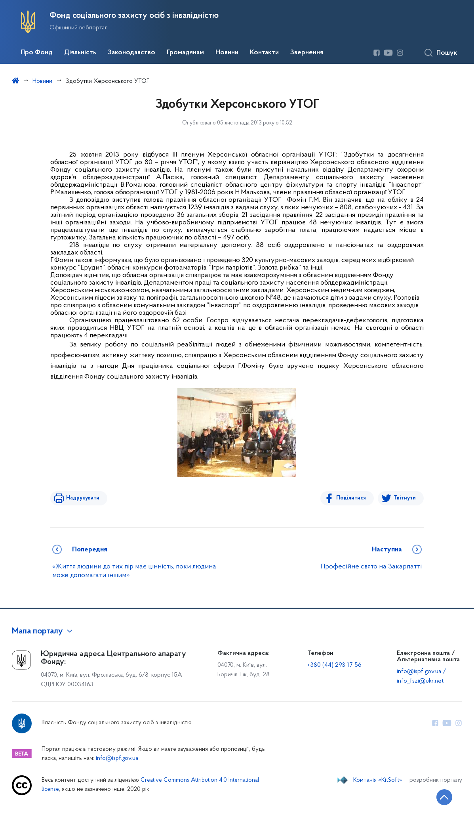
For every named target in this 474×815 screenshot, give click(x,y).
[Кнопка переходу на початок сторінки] (444, 797)
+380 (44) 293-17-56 (334, 665)
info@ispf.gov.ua (117, 758)
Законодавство (131, 52)
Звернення (306, 52)
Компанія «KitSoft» (377, 780)
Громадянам (185, 52)
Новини (226, 52)
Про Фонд (37, 52)
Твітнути (405, 498)
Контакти (264, 52)
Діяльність (80, 52)
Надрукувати (82, 498)
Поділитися (351, 498)
